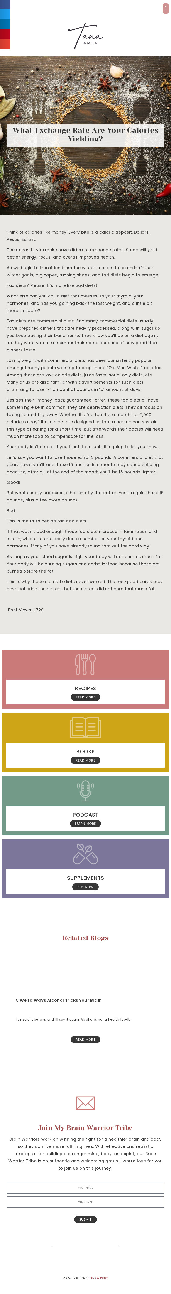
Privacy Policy (99, 1277)
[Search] (113, 1239)
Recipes (85, 688)
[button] (166, 8)
